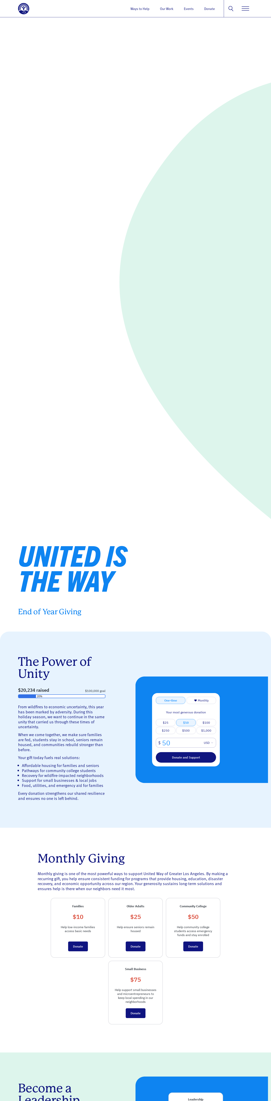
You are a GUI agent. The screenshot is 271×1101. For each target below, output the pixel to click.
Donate (209, 8)
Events (189, 8)
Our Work (166, 8)
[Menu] (245, 8)
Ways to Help (139, 8)
